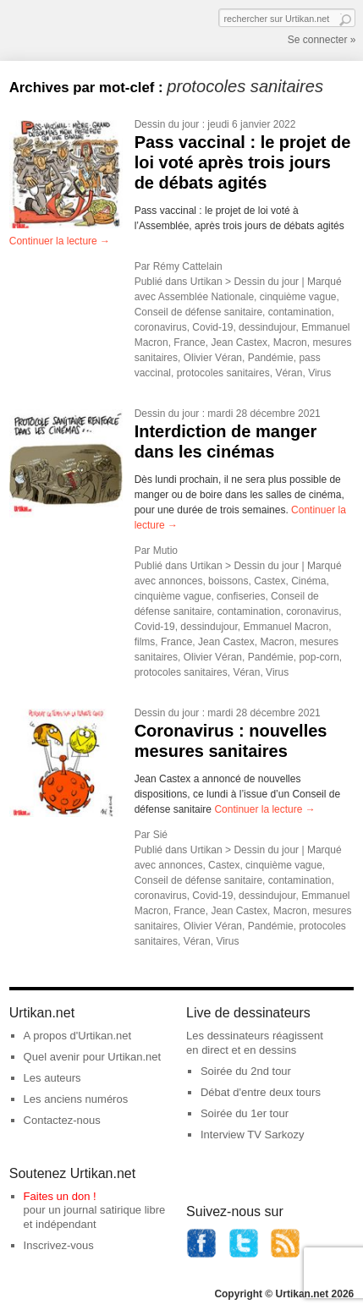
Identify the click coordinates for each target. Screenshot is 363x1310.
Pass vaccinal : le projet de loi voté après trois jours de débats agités (243, 162)
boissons (228, 581)
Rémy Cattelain (188, 266)
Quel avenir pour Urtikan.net (93, 1056)
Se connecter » (322, 40)
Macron (290, 342)
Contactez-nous (62, 1120)
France (189, 342)
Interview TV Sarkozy (253, 1134)
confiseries (241, 596)
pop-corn (318, 657)
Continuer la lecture (59, 241)
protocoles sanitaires (223, 373)
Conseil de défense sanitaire (198, 312)
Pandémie (271, 358)
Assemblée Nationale (206, 297)
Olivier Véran (213, 358)
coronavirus (161, 327)
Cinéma (308, 581)
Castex (269, 581)
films (145, 642)
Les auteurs (52, 1078)
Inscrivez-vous (59, 1245)
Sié (160, 835)
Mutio (165, 550)
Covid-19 (212, 327)
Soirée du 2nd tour (246, 1071)
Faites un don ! (60, 1196)
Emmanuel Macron (285, 627)
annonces (180, 581)
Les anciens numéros (76, 1099)
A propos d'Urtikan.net (78, 1035)
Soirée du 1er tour (245, 1113)
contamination (300, 312)
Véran (288, 373)
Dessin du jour (167, 124)
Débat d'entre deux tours (261, 1092)
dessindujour (267, 327)
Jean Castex (239, 342)
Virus (319, 373)
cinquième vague (298, 297)
